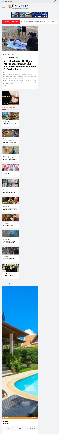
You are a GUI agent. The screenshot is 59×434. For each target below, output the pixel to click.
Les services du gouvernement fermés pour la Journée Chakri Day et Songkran (10, 208)
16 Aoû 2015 (6, 54)
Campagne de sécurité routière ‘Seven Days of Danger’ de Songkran (40, 22)
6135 (12, 54)
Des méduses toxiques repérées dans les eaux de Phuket (10, 241)
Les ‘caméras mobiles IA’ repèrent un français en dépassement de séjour (10, 258)
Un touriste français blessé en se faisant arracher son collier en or (10, 158)
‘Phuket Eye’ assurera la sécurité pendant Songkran (10, 191)
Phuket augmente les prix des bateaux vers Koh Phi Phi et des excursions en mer (10, 123)
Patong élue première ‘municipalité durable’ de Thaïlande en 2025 (10, 275)
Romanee (5, 421)
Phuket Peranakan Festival (10, 174)
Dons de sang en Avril (10, 224)
